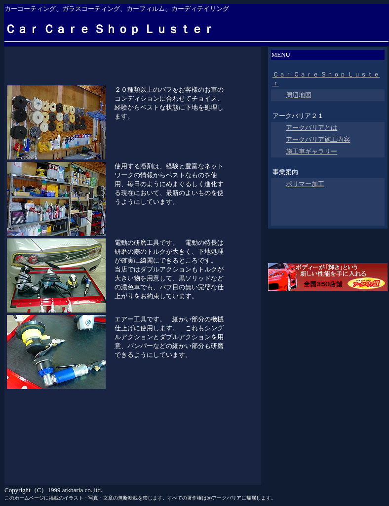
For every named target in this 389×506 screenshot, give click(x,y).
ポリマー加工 (305, 184)
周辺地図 (298, 95)
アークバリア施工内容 (318, 139)
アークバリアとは (311, 127)
